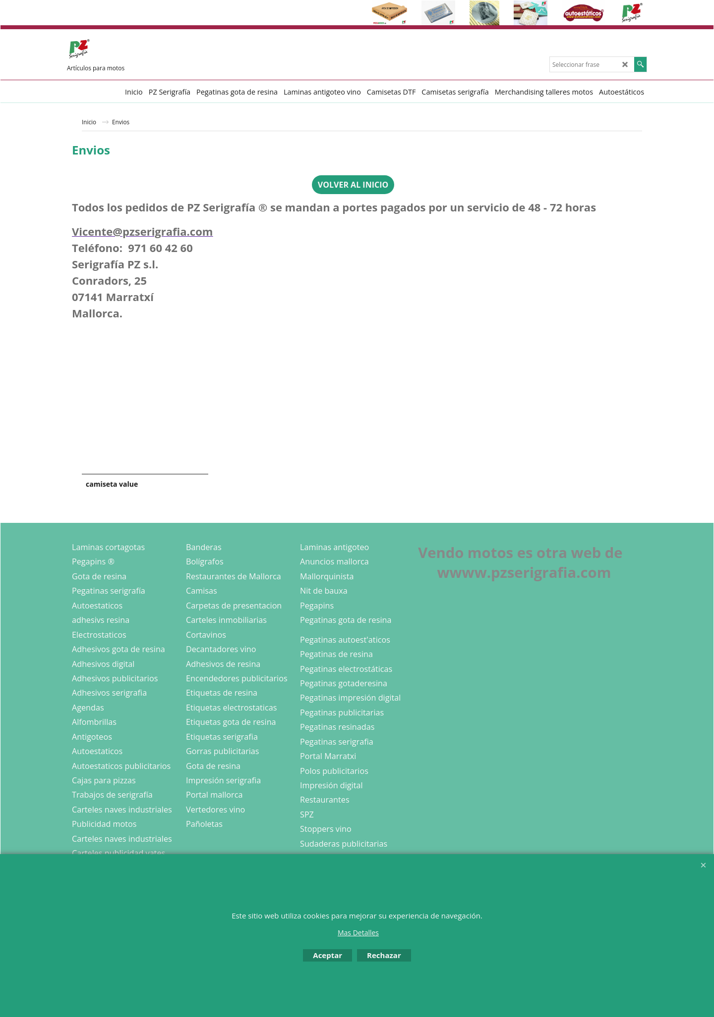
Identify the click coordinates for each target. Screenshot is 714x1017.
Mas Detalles (358, 932)
